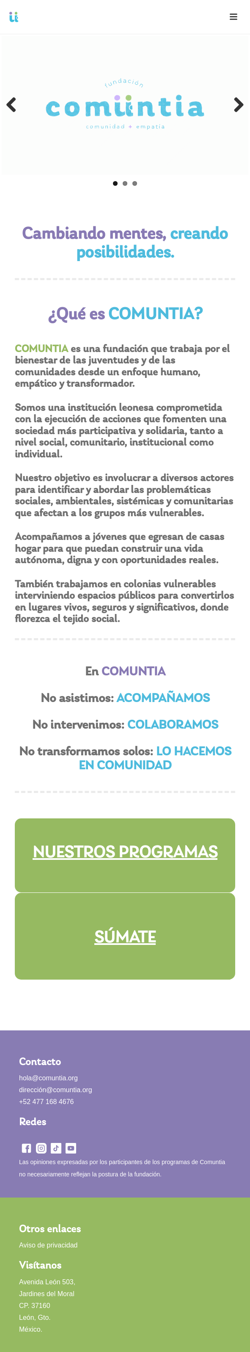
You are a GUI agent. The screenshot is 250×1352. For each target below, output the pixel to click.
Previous (14, 105)
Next (235, 105)
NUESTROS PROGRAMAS (125, 853)
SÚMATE (125, 938)
